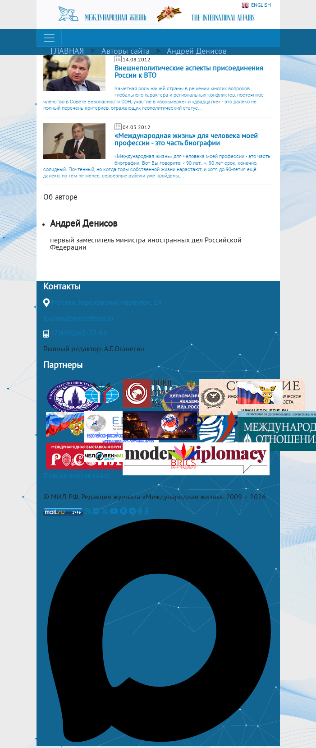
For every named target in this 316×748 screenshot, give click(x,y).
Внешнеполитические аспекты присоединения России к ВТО (188, 71)
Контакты (61, 286)
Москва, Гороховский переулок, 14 (106, 302)
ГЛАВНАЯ (67, 51)
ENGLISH (256, 5)
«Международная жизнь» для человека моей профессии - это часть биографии (186, 139)
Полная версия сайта (76, 475)
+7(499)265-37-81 (78, 332)
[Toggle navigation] (49, 38)
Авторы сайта (125, 51)
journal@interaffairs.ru (78, 318)
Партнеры (62, 365)
